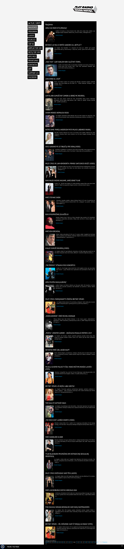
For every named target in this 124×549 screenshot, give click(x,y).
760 (97, 542)
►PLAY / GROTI (34, 23)
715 (80, 542)
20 (56, 542)
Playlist (32, 39)
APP (29, 68)
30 (58, 542)
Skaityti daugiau (59, 35)
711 (68, 542)
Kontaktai (32, 64)
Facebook (32, 77)
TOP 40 (31, 43)
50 (63, 542)
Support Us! (33, 72)
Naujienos (32, 27)
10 (54, 542)
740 (91, 542)
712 (71, 542)
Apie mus (32, 56)
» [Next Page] (101, 542)
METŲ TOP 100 (34, 52)
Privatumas (33, 60)
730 (88, 542)
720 (85, 542)
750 (94, 542)
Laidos (31, 35)
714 (77, 542)
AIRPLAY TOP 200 (35, 48)
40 (61, 542)
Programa (32, 31)
